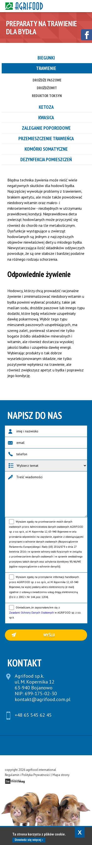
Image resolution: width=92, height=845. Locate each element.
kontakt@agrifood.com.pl (42, 699)
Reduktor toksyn (47, 95)
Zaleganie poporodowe (46, 128)
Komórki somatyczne (46, 149)
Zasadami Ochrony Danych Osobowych (31, 612)
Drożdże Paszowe (47, 80)
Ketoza (46, 107)
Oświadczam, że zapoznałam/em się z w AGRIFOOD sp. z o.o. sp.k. (45, 612)
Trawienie (46, 68)
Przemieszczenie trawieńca (46, 138)
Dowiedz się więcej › (29, 840)
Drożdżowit (47, 87)
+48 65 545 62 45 (33, 715)
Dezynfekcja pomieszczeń (46, 159)
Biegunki (46, 58)
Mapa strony (61, 775)
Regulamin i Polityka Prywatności (27, 775)
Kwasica (46, 117)
